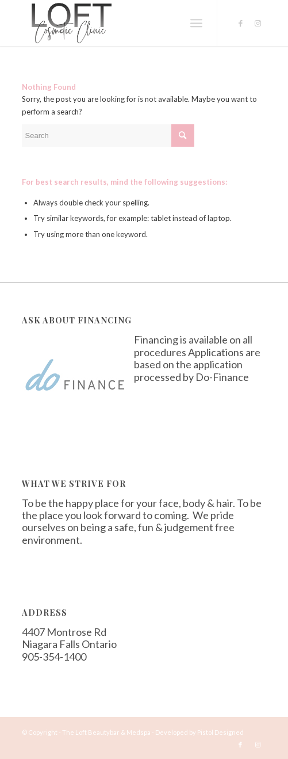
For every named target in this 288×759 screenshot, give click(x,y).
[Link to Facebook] (240, 23)
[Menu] (196, 23)
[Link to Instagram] (257, 23)
